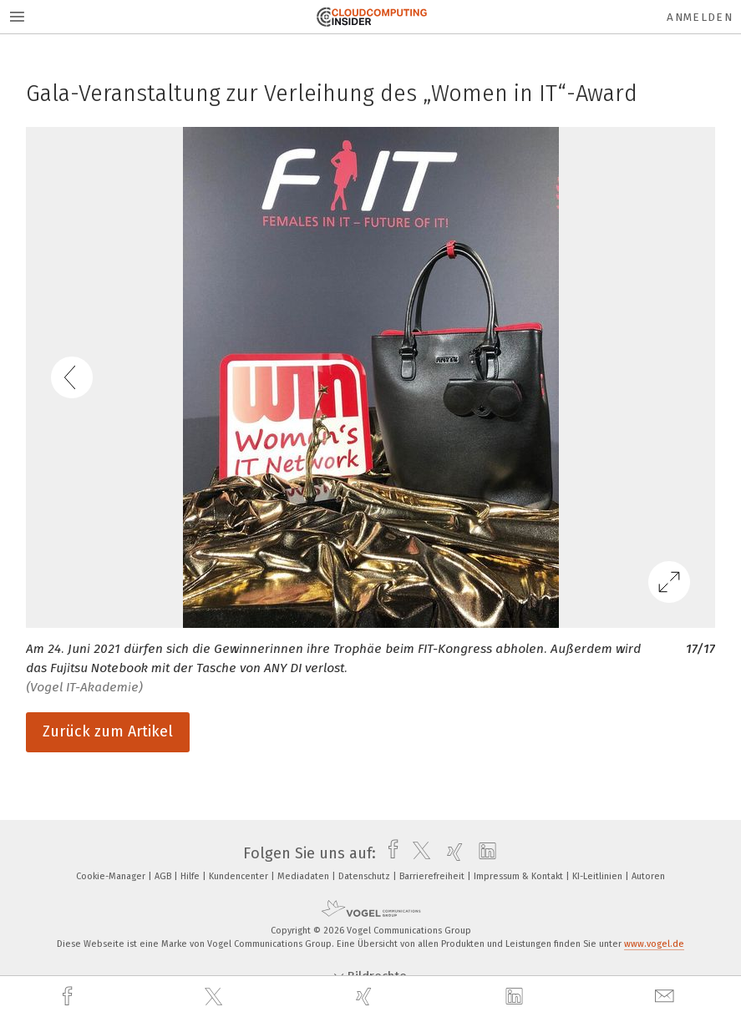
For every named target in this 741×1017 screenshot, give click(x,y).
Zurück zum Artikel (108, 731)
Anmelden (700, 17)
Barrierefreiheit (433, 876)
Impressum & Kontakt (520, 876)
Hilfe (191, 876)
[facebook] (69, 996)
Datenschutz (365, 876)
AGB (164, 876)
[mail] (666, 996)
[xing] (366, 996)
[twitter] (215, 997)
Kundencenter (240, 876)
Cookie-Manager (112, 876)
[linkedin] (516, 997)
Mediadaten (304, 876)
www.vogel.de (654, 944)
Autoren (648, 876)
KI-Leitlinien (598, 876)
